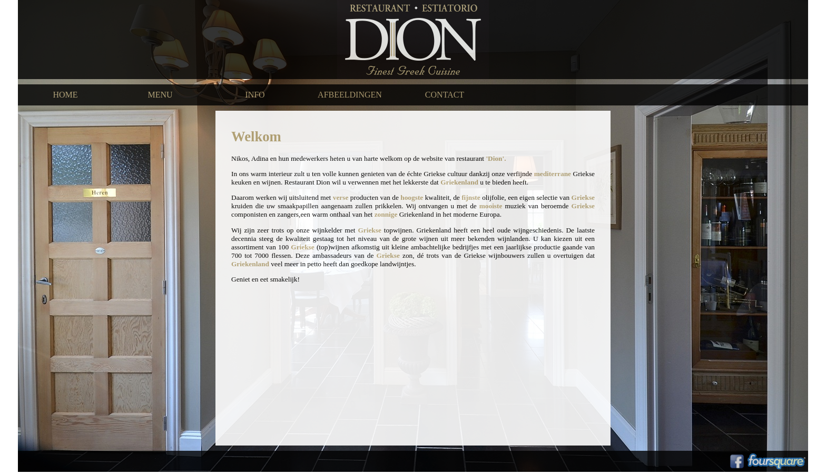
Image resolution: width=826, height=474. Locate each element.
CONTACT (444, 94)
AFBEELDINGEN (350, 94)
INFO (254, 94)
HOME (65, 94)
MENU (160, 94)
